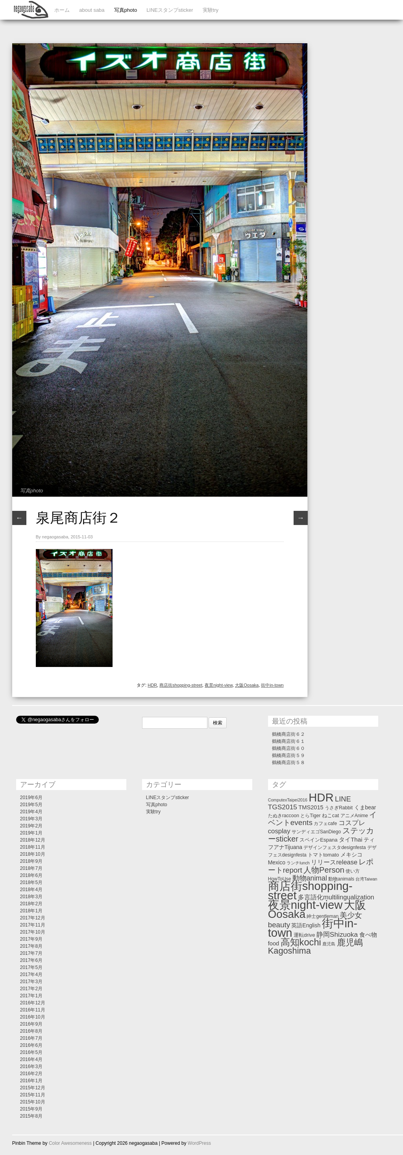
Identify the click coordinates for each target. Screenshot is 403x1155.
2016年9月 (31, 1024)
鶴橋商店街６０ (288, 748)
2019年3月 (31, 819)
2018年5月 (31, 882)
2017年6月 (31, 960)
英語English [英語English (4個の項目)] (305, 925)
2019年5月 (31, 804)
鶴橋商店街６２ (288, 734)
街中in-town (272, 685)
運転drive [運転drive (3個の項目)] (304, 935)
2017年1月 (31, 995)
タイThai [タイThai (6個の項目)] (350, 839)
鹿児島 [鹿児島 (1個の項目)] (328, 943)
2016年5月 (31, 1052)
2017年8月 (31, 946)
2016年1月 (31, 1080)
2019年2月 (31, 826)
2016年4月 (31, 1059)
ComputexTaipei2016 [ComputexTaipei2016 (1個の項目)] (287, 800)
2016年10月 (32, 1017)
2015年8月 (31, 1116)
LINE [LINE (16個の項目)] (343, 799)
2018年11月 (32, 847)
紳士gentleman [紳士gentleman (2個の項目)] (322, 916)
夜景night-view (219, 685)
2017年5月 (31, 967)
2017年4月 (31, 974)
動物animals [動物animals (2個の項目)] (341, 879)
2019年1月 (31, 833)
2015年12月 (32, 1088)
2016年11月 (32, 1010)
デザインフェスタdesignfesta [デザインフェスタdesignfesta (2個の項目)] (334, 847)
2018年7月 (31, 868)
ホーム (62, 10)
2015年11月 (32, 1095)
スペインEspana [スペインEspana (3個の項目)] (318, 840)
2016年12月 (32, 1003)
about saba (91, 10)
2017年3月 (31, 981)
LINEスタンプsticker (169, 10)
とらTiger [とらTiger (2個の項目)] (310, 815)
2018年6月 (31, 875)
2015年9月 (31, 1109)
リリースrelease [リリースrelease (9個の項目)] (334, 862)
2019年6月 (31, 797)
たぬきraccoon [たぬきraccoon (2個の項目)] (283, 815)
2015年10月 (32, 1102)
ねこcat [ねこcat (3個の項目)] (330, 815)
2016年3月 (31, 1066)
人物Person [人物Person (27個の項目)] (323, 870)
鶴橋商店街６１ (288, 741)
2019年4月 (31, 811)
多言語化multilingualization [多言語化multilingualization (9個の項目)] (336, 897)
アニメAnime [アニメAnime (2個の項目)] (354, 815)
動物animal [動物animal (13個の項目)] (309, 878)
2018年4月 (31, 889)
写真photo (125, 10)
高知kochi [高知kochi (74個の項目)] (301, 942)
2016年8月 (31, 1031)
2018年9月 (31, 861)
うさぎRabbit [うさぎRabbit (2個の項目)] (339, 808)
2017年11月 (32, 925)
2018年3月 (31, 896)
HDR (152, 685)
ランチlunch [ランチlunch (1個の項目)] (298, 862)
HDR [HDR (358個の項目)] (321, 797)
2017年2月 (31, 988)
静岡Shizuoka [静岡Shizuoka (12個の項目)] (337, 934)
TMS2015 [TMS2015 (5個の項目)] (310, 807)
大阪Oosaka (247, 685)
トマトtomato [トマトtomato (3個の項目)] (323, 855)
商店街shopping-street (180, 685)
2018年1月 (31, 911)
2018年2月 (31, 903)
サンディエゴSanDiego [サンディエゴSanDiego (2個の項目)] (316, 831)
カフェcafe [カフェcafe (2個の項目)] (325, 823)
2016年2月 (31, 1073)
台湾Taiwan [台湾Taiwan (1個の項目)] (366, 879)
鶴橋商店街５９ (288, 755)
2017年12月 (32, 918)
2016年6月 (31, 1045)
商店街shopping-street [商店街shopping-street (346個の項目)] (310, 891)
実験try (210, 10)
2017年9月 (31, 939)
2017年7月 (31, 953)
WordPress (199, 1143)
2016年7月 (31, 1038)
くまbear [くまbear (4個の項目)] (365, 807)
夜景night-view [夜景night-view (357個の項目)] (305, 905)
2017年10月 (32, 932)
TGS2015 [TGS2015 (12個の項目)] (282, 807)
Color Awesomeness (70, 1143)
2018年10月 (32, 854)
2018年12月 (32, 840)
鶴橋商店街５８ (288, 762)
